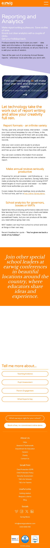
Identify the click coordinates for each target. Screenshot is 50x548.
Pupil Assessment (25, 382)
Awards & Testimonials (25, 445)
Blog (25, 500)
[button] (46, 2)
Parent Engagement (25, 391)
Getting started (25, 493)
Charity (25, 455)
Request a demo (25, 496)
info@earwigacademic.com (25, 523)
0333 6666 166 (25, 527)
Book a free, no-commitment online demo (25, 425)
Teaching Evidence (25, 374)
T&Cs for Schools (25, 479)
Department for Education (25, 449)
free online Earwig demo (34, 193)
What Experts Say (25, 399)
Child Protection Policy (25, 473)
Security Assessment (25, 476)
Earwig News (25, 517)
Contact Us (25, 459)
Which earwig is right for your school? (25, 418)
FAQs (25, 442)
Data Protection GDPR (25, 469)
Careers (25, 452)
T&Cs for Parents (25, 482)
